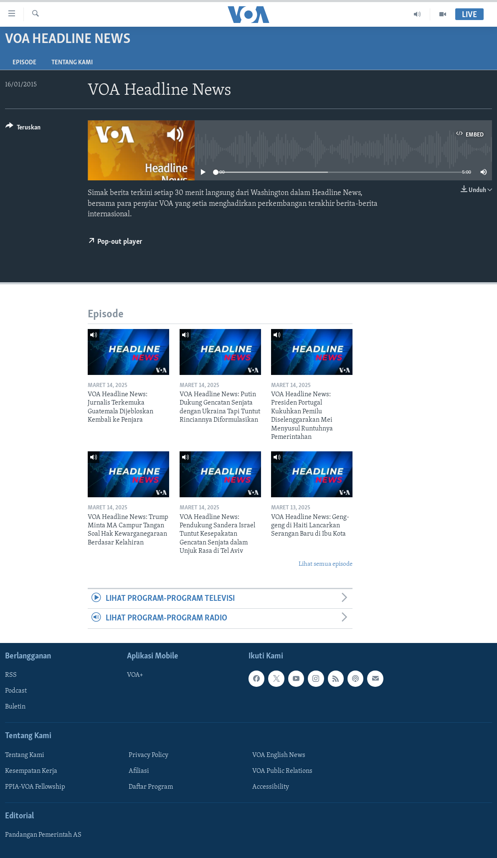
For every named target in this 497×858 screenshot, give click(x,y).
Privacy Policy (148, 755)
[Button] (23, 128)
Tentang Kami (72, 62)
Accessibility (270, 787)
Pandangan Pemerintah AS (43, 835)
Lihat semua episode (325, 564)
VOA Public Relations (282, 771)
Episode (24, 62)
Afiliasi (139, 771)
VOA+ (135, 675)
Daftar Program (151, 787)
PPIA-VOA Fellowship (35, 787)
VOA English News (278, 755)
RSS (11, 675)
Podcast (16, 691)
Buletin (15, 707)
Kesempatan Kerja (31, 771)
